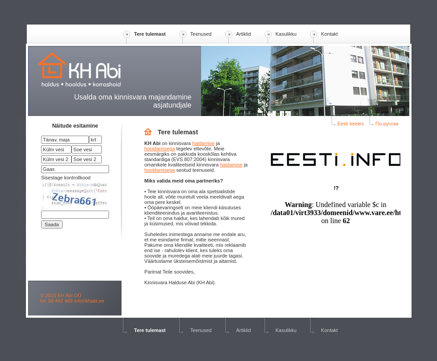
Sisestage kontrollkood (66, 177)
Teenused (201, 34)
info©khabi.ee (89, 300)
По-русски (384, 123)
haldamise (203, 143)
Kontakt (329, 34)
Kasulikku (286, 34)
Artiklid (243, 34)
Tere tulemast (150, 34)
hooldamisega (159, 148)
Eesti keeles (348, 123)
